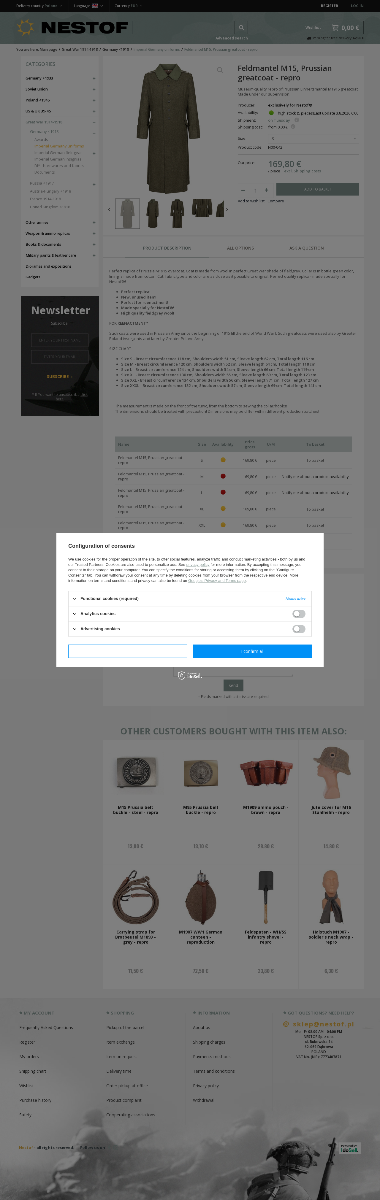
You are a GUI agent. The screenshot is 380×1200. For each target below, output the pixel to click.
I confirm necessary (128, 651)
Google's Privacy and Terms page (217, 580)
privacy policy (197, 564)
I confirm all (252, 651)
